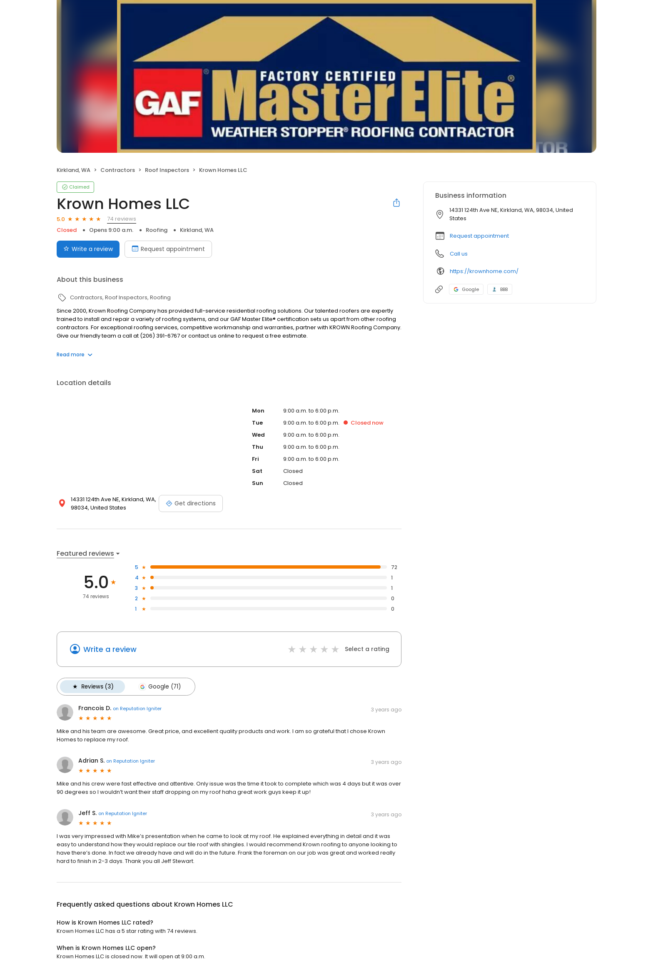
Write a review (110, 649)
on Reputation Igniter (137, 708)
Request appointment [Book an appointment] (168, 249)
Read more (74, 354)
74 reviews (121, 219)
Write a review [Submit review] (88, 249)
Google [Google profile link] (466, 289)
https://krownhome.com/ (484, 271)
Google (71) (158, 686)
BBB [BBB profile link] (500, 289)
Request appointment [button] (479, 236)
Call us (459, 254)
